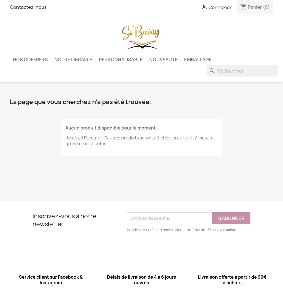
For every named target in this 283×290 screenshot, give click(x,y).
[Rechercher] (242, 71)
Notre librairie (73, 59)
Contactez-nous (28, 7)
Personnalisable (121, 59)
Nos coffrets (30, 59)
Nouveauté (163, 59)
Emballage (198, 59)
